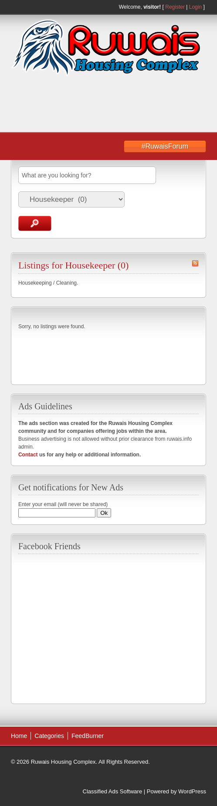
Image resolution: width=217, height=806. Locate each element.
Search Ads (34, 223)
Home (19, 735)
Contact (28, 455)
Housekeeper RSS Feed (195, 263)
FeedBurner (87, 735)
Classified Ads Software (112, 791)
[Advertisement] (80, 105)
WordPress (192, 791)
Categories (49, 735)
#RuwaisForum (165, 146)
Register (175, 7)
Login (195, 7)
